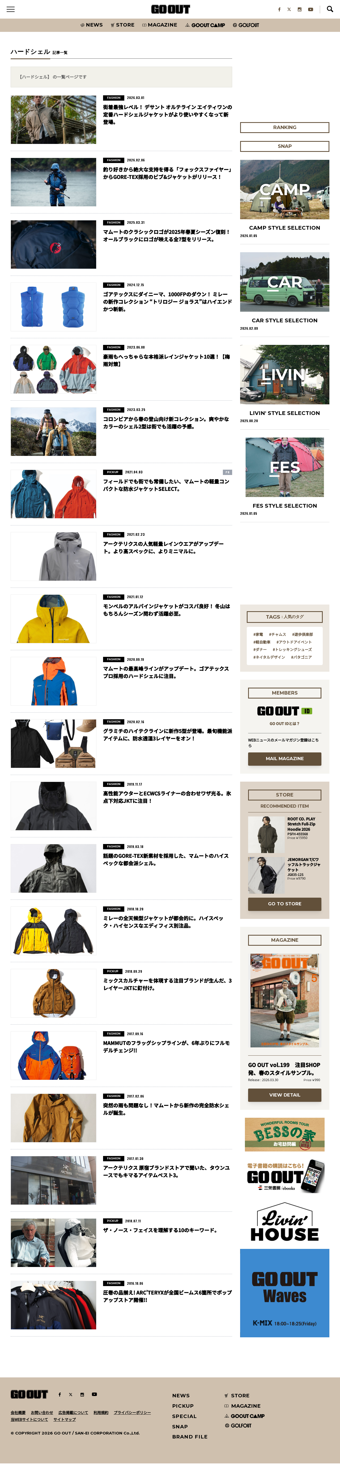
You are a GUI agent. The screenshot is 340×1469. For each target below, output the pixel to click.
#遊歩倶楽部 (302, 640)
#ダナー (260, 655)
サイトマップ (64, 1424)
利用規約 (101, 1417)
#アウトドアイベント (294, 647)
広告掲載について (73, 1417)
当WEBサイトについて (29, 1424)
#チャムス (277, 640)
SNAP (180, 1432)
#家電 (258, 640)
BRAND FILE (190, 1442)
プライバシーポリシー (132, 1417)
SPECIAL (184, 1422)
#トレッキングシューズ (292, 655)
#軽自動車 (261, 647)
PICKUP (183, 1411)
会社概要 (18, 1417)
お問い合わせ (42, 1417)
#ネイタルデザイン (269, 662)
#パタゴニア (301, 662)
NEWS (181, 1401)
